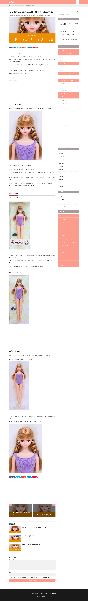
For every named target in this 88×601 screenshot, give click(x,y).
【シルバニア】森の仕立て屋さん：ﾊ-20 (67, 28)
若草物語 (62, 93)
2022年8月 (61, 173)
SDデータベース (64, 77)
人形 (61, 57)
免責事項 (54, 593)
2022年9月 (61, 169)
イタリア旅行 (63, 100)
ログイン (60, 199)
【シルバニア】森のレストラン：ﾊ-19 (66, 31)
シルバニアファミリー (65, 54)
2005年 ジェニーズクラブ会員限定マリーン (34, 527)
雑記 (61, 97)
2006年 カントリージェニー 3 (30, 536)
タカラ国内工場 (43, 15)
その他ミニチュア (64, 83)
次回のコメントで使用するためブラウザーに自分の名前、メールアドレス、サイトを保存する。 (30, 577)
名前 (10, 572)
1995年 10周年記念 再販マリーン (31, 544)
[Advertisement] (32, 90)
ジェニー (16, 5)
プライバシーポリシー (45, 593)
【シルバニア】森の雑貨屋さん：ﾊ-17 (66, 34)
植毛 (61, 70)
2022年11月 (61, 163)
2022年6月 (61, 179)
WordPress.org (62, 209)
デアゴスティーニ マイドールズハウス (69, 87)
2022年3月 (61, 189)
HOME (11, 5)
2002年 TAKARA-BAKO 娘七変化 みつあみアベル (28, 5)
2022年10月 (61, 166)
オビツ (62, 50)
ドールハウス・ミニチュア (66, 80)
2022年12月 (61, 159)
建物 (61, 60)
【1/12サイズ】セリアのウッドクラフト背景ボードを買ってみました (68, 24)
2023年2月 (61, 156)
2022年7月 (61, 176)
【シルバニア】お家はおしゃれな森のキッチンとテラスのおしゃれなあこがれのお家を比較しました (68, 39)
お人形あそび (13, 2)
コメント (11, 559)
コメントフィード (62, 206)
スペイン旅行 (63, 103)
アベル (35, 15)
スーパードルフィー (65, 73)
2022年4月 (61, 186)
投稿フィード (61, 202)
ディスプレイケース (65, 90)
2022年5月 (61, 183)
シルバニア (67, 14)
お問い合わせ (35, 593)
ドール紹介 (30, 15)
